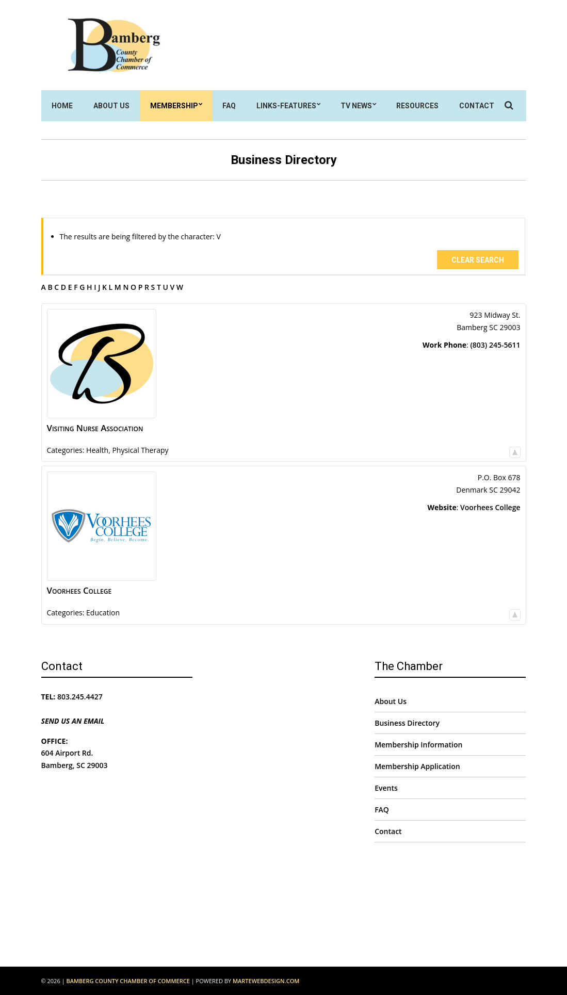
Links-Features (286, 106)
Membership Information (418, 744)
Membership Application (417, 766)
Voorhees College (490, 507)
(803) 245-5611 (495, 345)
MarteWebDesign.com (266, 981)
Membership (174, 106)
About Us (111, 106)
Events (386, 788)
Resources (417, 106)
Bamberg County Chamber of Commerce (127, 981)
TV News (356, 106)
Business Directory (407, 723)
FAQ (229, 106)
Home (62, 106)
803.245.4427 (80, 697)
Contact (476, 106)
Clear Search (477, 260)
